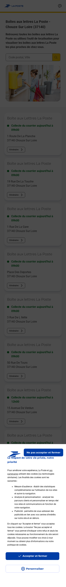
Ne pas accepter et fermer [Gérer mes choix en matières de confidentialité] (43, 452)
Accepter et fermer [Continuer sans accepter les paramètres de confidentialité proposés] (35, 556)
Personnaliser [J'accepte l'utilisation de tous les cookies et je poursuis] (35, 568)
